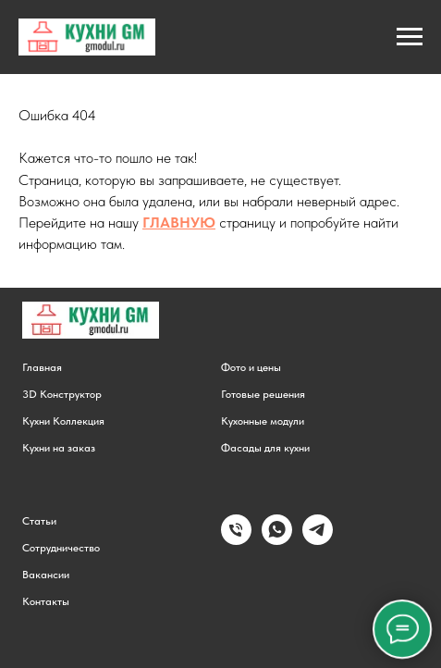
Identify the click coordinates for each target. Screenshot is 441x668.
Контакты (45, 601)
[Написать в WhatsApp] (277, 540)
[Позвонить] (236, 540)
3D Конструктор (62, 394)
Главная (42, 367)
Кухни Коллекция (63, 420)
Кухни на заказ (58, 447)
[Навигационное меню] (410, 37)
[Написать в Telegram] (317, 540)
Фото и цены (251, 367)
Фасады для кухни (265, 447)
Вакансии (45, 574)
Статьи (39, 520)
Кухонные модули (262, 420)
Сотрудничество (61, 547)
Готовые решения (263, 394)
